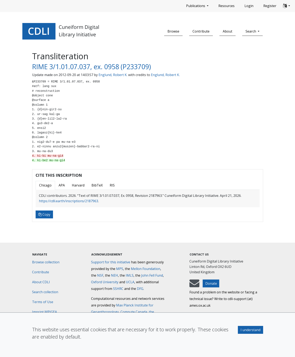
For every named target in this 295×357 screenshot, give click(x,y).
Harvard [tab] (78, 185)
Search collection (45, 292)
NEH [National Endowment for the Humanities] (114, 275)
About (227, 31)
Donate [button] (211, 283)
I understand (250, 330)
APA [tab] (62, 185)
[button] (286, 6)
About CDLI (41, 282)
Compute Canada (133, 312)
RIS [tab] (112, 185)
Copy (44, 214)
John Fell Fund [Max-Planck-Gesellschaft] (152, 275)
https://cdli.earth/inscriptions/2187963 (68, 201)
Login (248, 6)
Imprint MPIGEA (44, 312)
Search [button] (251, 31)
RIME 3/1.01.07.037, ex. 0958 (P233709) (91, 66)
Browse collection (45, 262)
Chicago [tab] (45, 185)
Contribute (201, 31)
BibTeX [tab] (97, 185)
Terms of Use (42, 302)
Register (269, 6)
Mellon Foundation (145, 268)
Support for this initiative (110, 262)
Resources (226, 6)
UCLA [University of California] (130, 282)
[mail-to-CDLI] (194, 285)
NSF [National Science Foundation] (100, 275)
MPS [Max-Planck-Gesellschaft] (119, 268)
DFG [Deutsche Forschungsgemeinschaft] (140, 288)
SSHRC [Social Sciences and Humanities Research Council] (118, 288)
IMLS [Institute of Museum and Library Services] (130, 275)
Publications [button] (196, 6)
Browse (173, 31)
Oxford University (104, 282)
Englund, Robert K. (113, 75)
